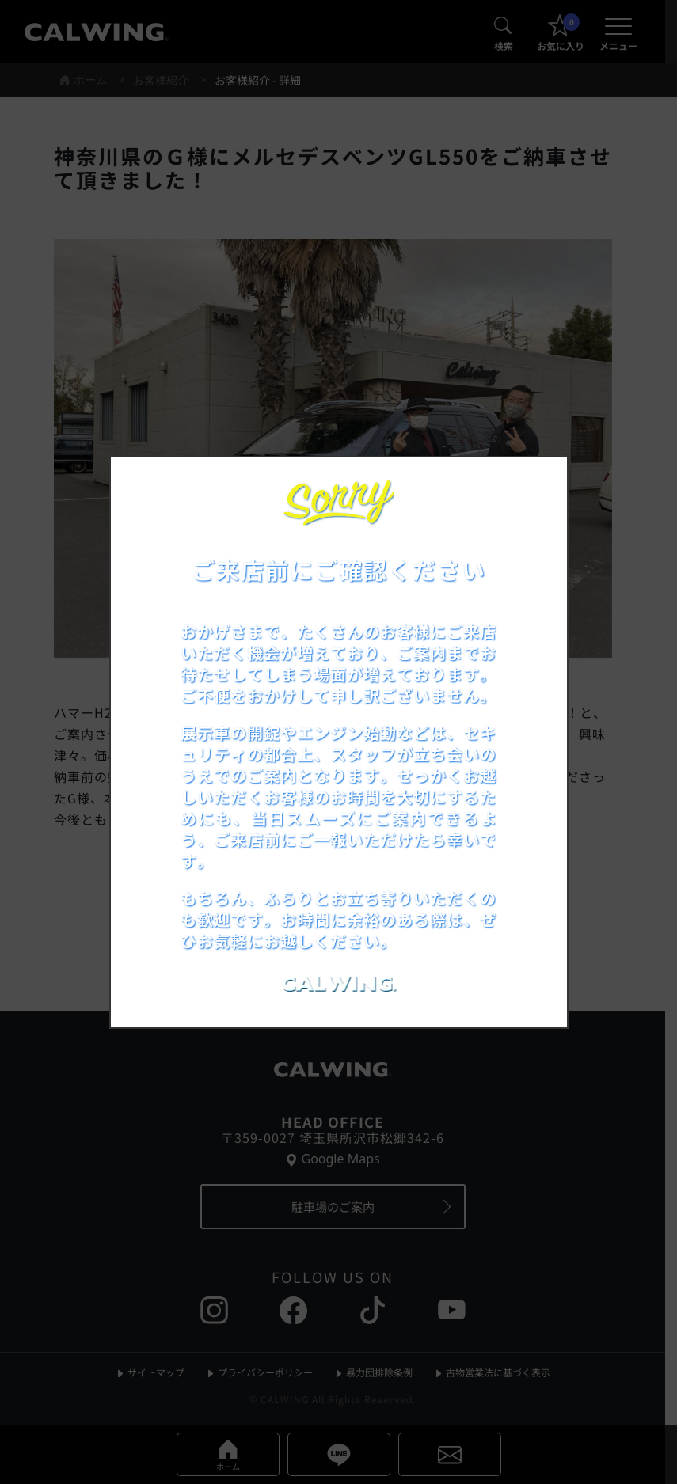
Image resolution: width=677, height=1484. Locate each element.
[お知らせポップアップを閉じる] (534, 486)
